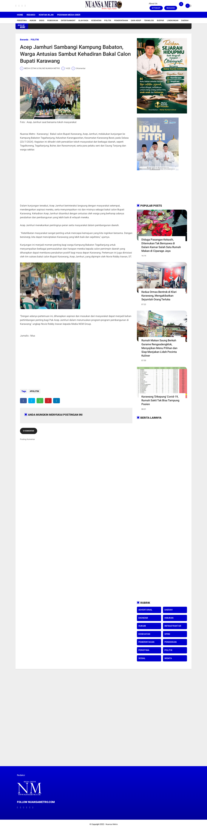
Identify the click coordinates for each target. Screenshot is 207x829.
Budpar (160, 20)
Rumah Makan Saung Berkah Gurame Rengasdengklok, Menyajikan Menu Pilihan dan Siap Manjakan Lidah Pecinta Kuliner (159, 348)
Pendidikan (52, 20)
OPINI (167, 634)
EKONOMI (143, 618)
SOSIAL (141, 658)
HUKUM (142, 626)
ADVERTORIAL (145, 610)
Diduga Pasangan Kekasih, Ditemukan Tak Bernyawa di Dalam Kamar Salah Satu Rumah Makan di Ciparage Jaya (161, 245)
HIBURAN (168, 618)
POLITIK (35, 39)
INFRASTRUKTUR (172, 626)
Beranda (24, 39)
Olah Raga (83, 20)
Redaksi (171, 8)
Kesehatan (96, 20)
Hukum (33, 20)
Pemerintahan (121, 20)
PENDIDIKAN (170, 642)
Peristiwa (22, 20)
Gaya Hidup (136, 20)
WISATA (168, 658)
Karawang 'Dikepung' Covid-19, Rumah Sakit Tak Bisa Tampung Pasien (160, 400)
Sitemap (156, 8)
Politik (107, 20)
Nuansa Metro (112, 824)
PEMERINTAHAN (146, 642)
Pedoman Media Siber (68, 15)
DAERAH (168, 610)
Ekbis (41, 20)
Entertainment (68, 20)
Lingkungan (172, 20)
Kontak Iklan (46, 15)
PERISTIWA (143, 650)
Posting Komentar (27, 438)
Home (20, 15)
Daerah (184, 20)
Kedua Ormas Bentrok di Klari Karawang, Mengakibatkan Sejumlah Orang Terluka (159, 295)
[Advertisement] (76, 180)
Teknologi (149, 20)
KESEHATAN (144, 634)
